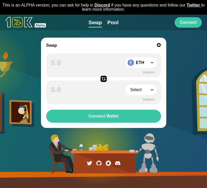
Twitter (194, 5)
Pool (113, 22)
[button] (141, 62)
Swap (95, 22)
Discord (102, 5)
